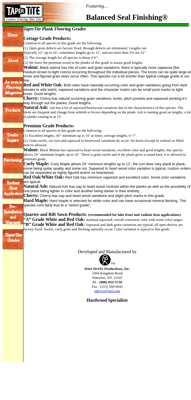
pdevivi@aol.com (107, 291)
